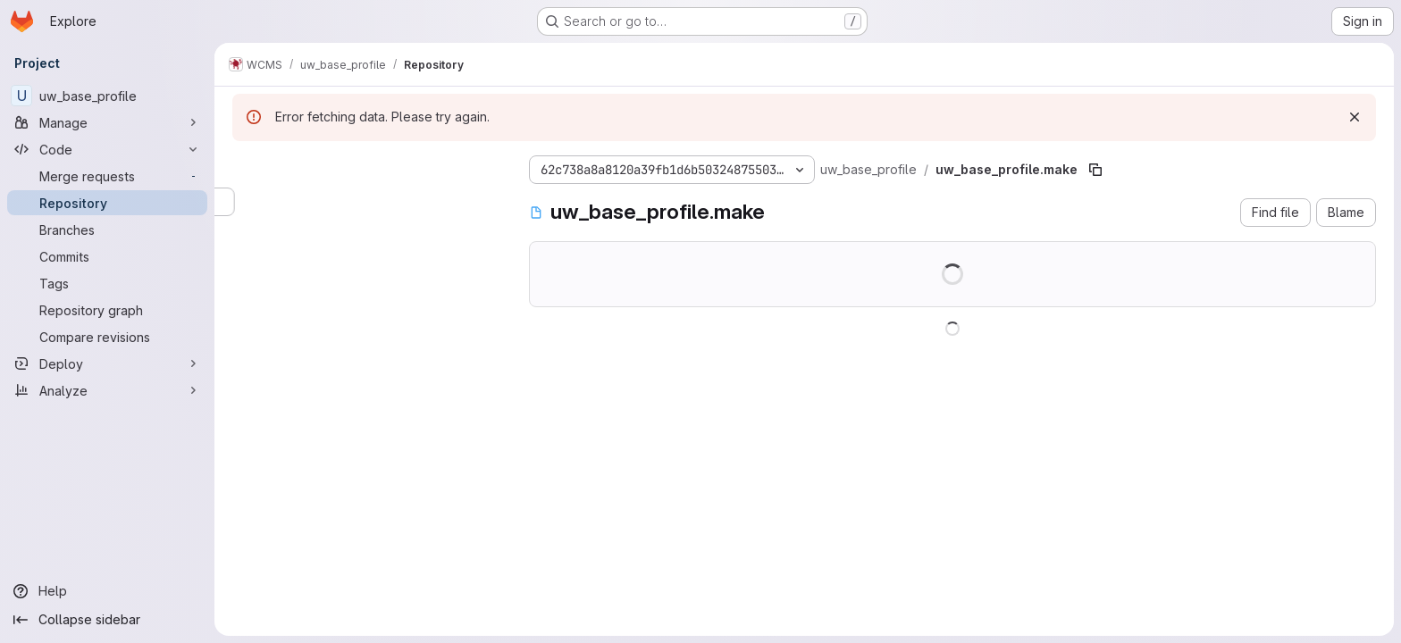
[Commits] (107, 256)
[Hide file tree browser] (246, 166)
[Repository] (107, 202)
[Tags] (107, 283)
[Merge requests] (107, 175)
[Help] (107, 591)
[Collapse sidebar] (107, 619)
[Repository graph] (107, 309)
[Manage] (107, 122)
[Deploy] (107, 363)
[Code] (107, 149)
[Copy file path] (1095, 169)
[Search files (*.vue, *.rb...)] (366, 202)
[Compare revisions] (107, 336)
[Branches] (107, 229)
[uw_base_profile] (107, 95)
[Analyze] (107, 390)
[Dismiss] (1354, 117)
